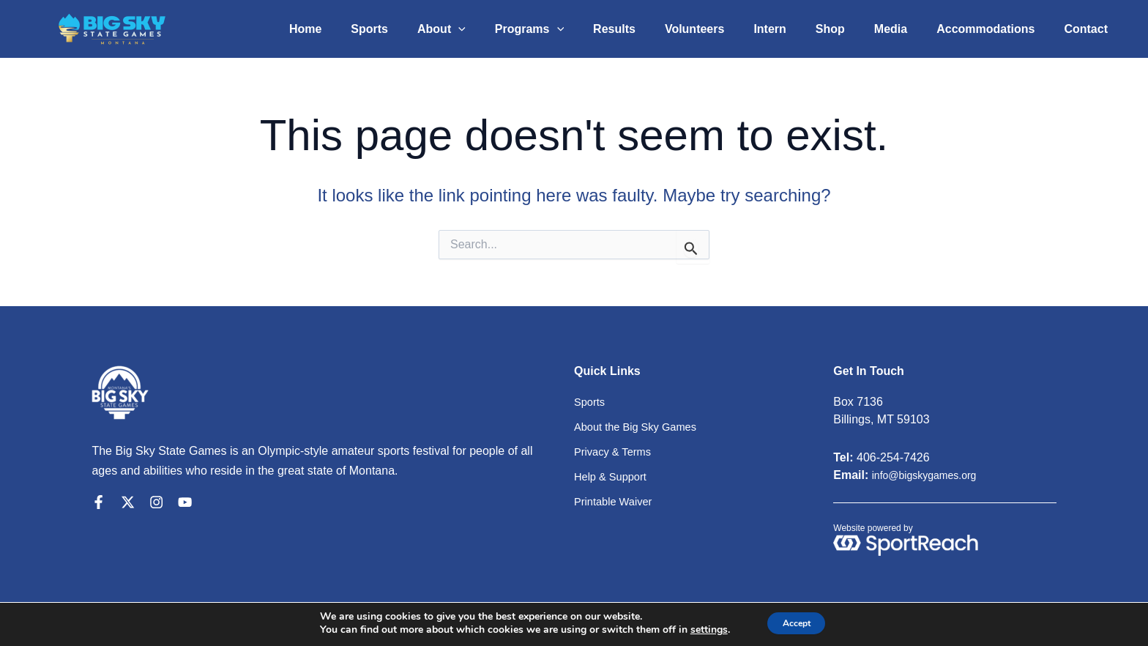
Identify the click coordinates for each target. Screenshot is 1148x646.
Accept (796, 623)
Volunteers (727, 29)
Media (905, 29)
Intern (796, 29)
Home (367, 29)
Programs (573, 29)
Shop (850, 29)
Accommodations (994, 29)
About (491, 29)
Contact (1089, 29)
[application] (508, 29)
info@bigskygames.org (931, 475)
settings (699, 629)
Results (652, 29)
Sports (425, 29)
